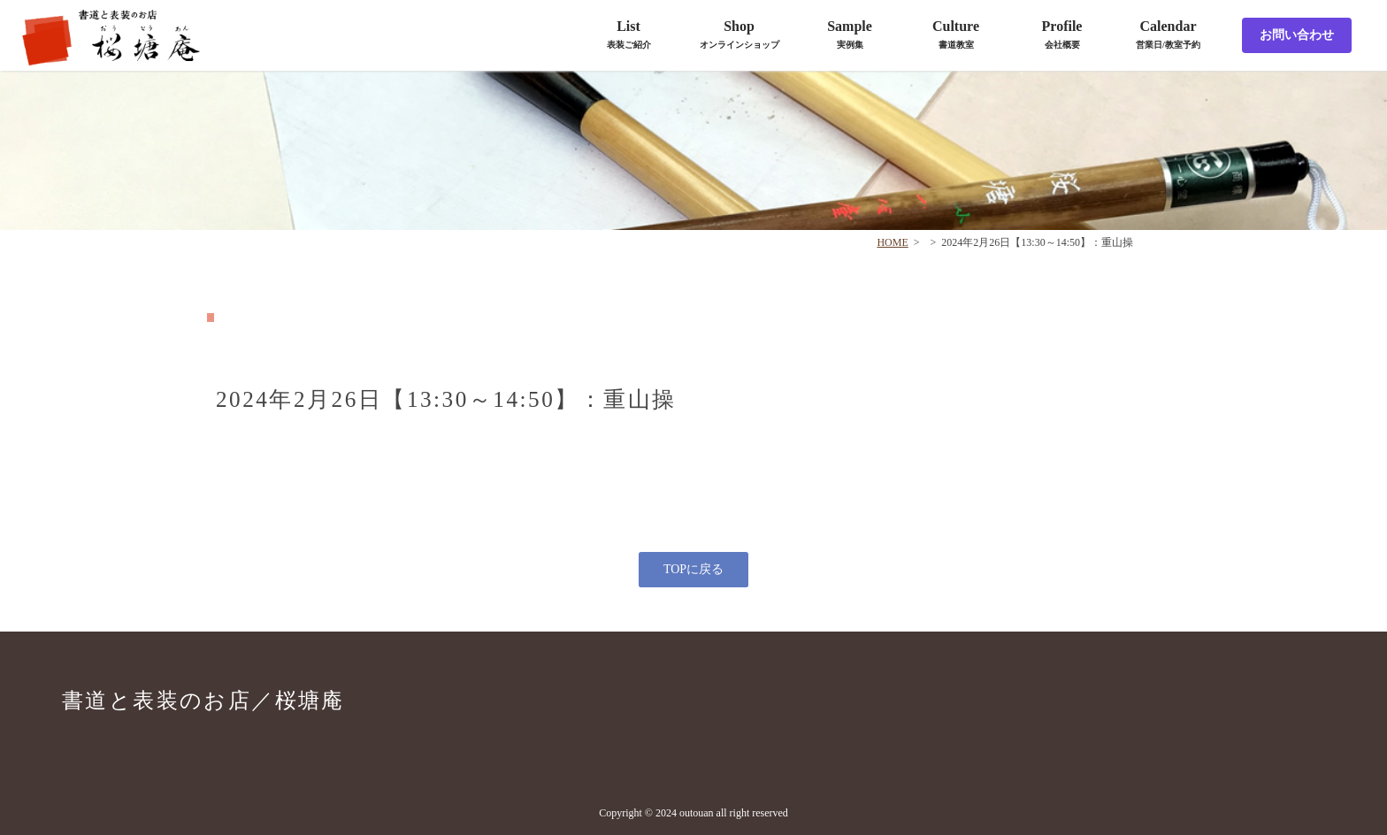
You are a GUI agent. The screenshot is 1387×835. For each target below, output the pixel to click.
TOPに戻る (693, 569)
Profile (1062, 34)
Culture (955, 34)
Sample (849, 34)
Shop (739, 34)
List (629, 34)
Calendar (1168, 34)
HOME (892, 242)
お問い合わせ (1297, 35)
